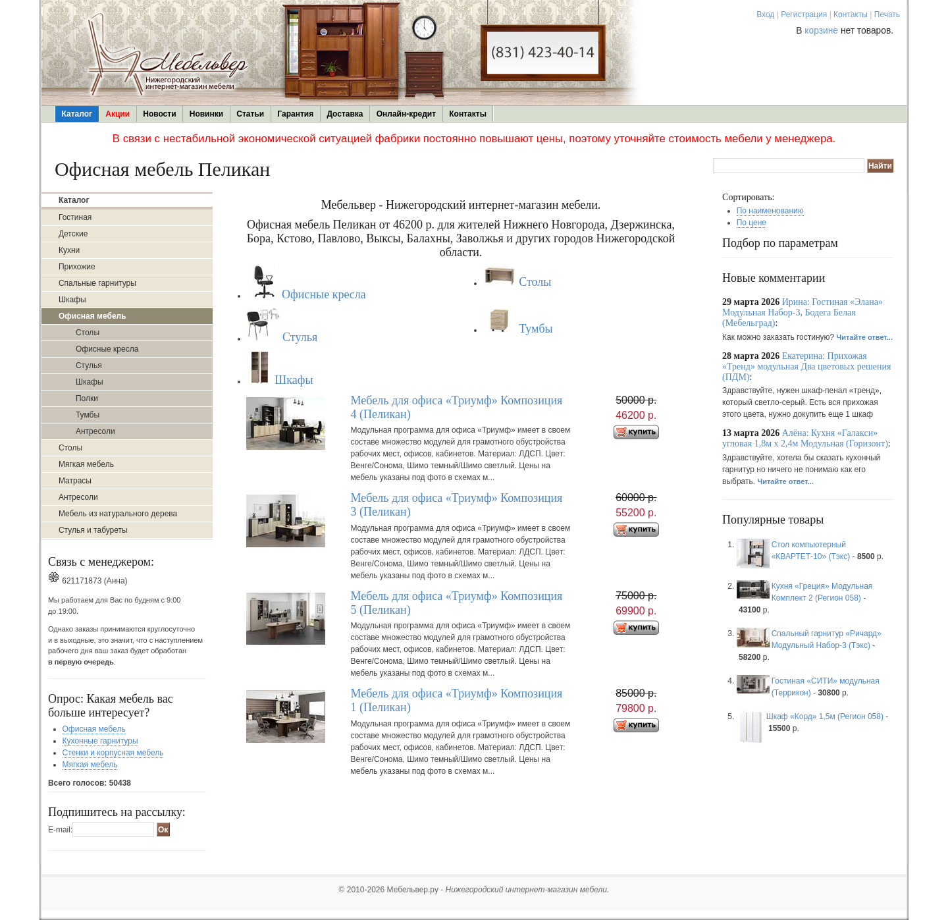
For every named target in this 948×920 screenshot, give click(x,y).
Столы (87, 332)
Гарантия (295, 114)
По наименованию (770, 210)
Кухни (69, 250)
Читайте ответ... (865, 337)
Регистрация (804, 14)
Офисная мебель (94, 729)
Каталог (77, 114)
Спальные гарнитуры (97, 283)
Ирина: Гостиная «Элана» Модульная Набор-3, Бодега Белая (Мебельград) (802, 312)
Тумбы (87, 414)
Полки (87, 398)
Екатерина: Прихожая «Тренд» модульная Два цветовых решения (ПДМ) (806, 366)
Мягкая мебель (86, 464)
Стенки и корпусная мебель (113, 752)
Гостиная (75, 217)
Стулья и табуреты (93, 530)
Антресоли (95, 431)
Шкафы (72, 299)
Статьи (250, 114)
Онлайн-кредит (406, 114)
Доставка (345, 114)
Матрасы (75, 480)
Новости (159, 114)
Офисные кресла (107, 349)
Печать (887, 14)
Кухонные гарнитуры (100, 740)
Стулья (89, 365)
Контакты (850, 14)
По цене (751, 222)
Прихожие (77, 266)
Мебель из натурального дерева (118, 513)
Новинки (206, 114)
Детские (73, 233)
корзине (821, 31)
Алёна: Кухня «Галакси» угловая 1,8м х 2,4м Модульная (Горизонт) (805, 438)
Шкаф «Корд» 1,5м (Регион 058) (824, 716)
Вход (765, 14)
